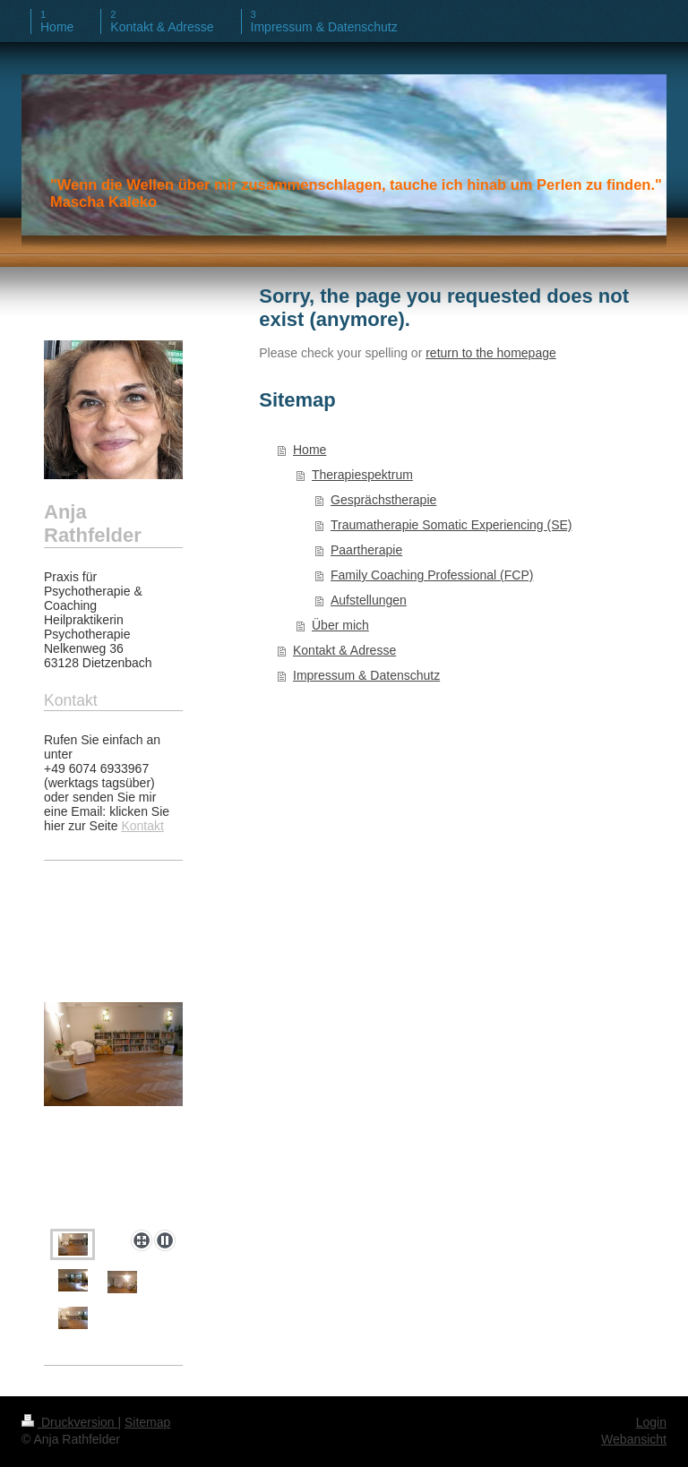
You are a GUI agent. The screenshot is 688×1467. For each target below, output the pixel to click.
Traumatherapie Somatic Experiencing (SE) (451, 525)
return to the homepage (491, 353)
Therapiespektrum (362, 475)
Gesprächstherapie (383, 500)
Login (651, 1422)
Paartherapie (366, 550)
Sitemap (147, 1422)
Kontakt (142, 826)
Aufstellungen (369, 600)
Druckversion (69, 1422)
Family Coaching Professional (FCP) (432, 575)
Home (309, 449)
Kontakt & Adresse (344, 650)
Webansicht (633, 1439)
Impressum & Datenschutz (366, 675)
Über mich (340, 625)
